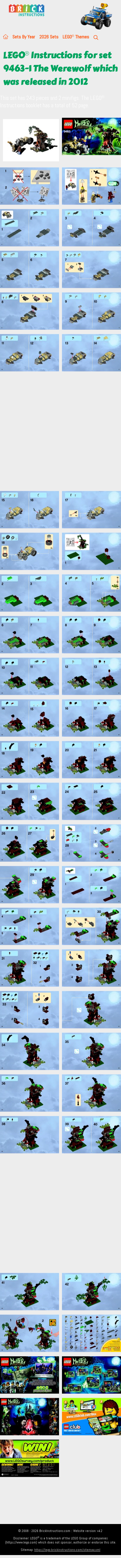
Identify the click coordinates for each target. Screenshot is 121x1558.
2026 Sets (48, 37)
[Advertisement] (55, 431)
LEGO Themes (76, 37)
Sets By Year (23, 37)
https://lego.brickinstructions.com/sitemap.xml (67, 1550)
